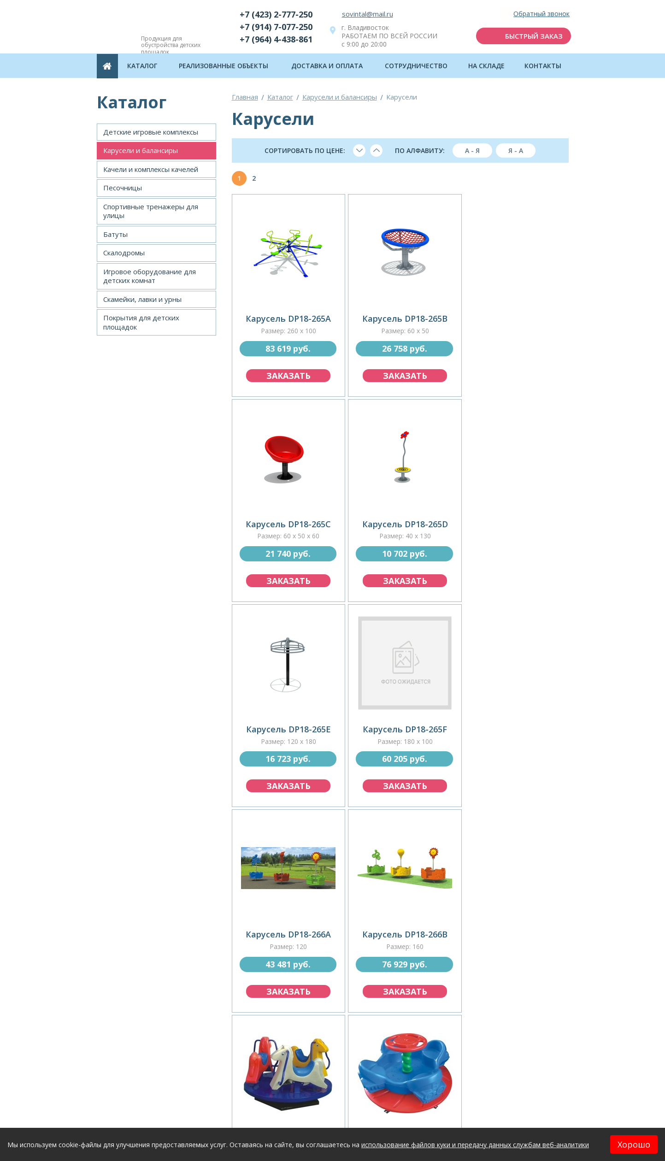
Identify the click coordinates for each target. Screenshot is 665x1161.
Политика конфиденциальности (520, 1122)
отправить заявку (333, 1094)
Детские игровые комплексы (150, 131)
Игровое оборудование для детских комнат (149, 276)
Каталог (280, 96)
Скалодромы (124, 252)
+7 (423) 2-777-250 (276, 14)
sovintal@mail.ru (367, 13)
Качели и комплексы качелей (150, 169)
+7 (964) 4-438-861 (276, 39)
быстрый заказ (531, 36)
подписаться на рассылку (513, 1095)
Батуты (115, 234)
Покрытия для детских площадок (141, 322)
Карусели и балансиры (140, 150)
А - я (472, 150)
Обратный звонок (539, 14)
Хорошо (634, 1144)
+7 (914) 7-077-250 (276, 26)
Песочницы (122, 187)
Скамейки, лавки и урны (142, 299)
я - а (515, 150)
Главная (245, 96)
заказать (287, 371)
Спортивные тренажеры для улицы (150, 211)
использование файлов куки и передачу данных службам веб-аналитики (475, 1144)
